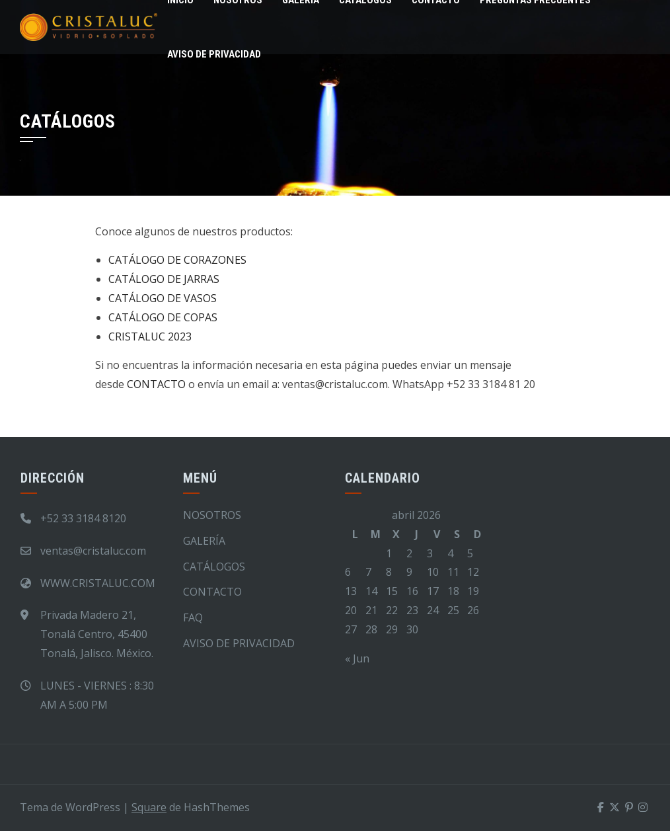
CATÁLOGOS (214, 566)
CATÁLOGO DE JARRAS (163, 279)
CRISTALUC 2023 (150, 336)
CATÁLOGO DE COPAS (162, 317)
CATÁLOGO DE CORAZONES (177, 260)
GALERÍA (204, 541)
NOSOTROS (212, 515)
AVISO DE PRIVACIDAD (214, 54)
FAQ (193, 617)
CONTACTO (156, 384)
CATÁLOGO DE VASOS (162, 298)
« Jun (357, 658)
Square (149, 807)
